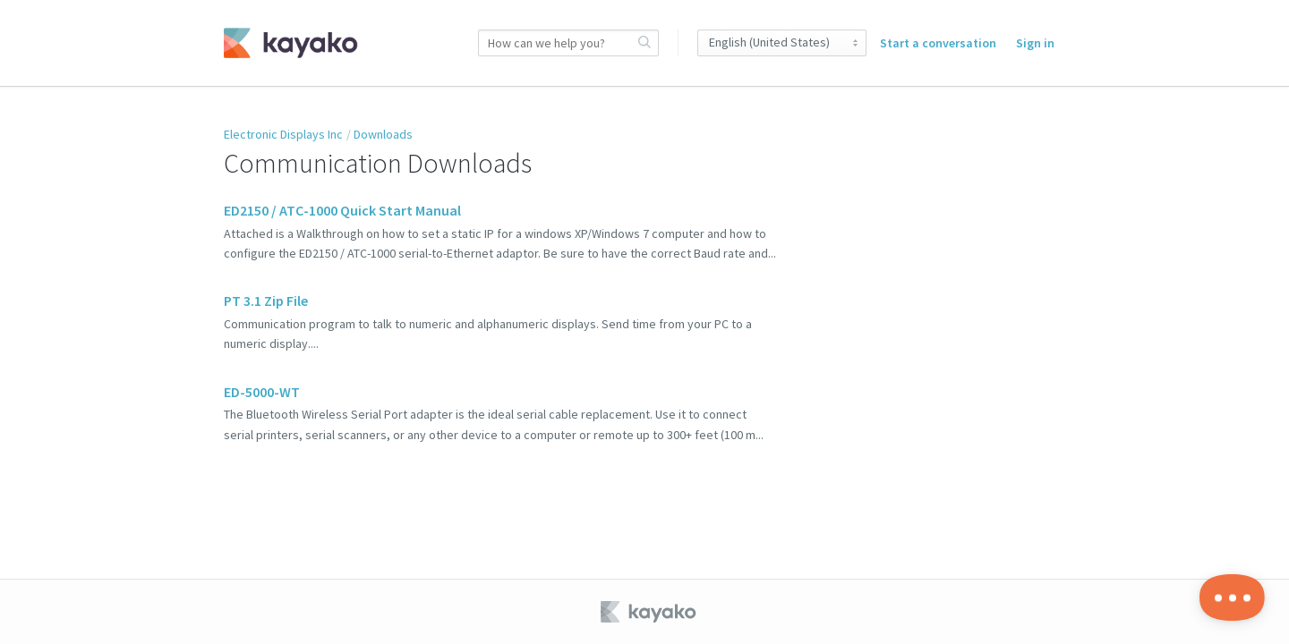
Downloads (383, 134)
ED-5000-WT (262, 392)
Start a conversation (938, 43)
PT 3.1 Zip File (266, 300)
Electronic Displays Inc (283, 134)
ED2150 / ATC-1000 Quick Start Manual (342, 210)
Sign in (1035, 43)
